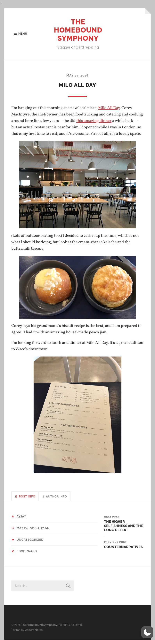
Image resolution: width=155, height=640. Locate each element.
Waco (32, 551)
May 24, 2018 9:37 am (33, 528)
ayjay (21, 516)
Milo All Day (109, 108)
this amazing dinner (93, 121)
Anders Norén (34, 629)
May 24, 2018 (77, 75)
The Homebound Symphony (78, 30)
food (21, 551)
